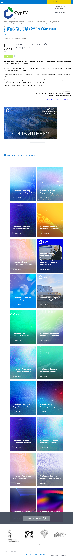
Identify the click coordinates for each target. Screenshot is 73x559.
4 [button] (42, 544)
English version (58, 12)
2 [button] (37, 544)
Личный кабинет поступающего (59, 2)
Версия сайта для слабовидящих (58, 555)
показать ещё (34, 518)
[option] (15, 535)
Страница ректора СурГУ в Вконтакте (58, 99)
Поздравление (8, 56)
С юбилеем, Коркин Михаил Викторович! (15, 38)
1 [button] (34, 544)
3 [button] (39, 544)
